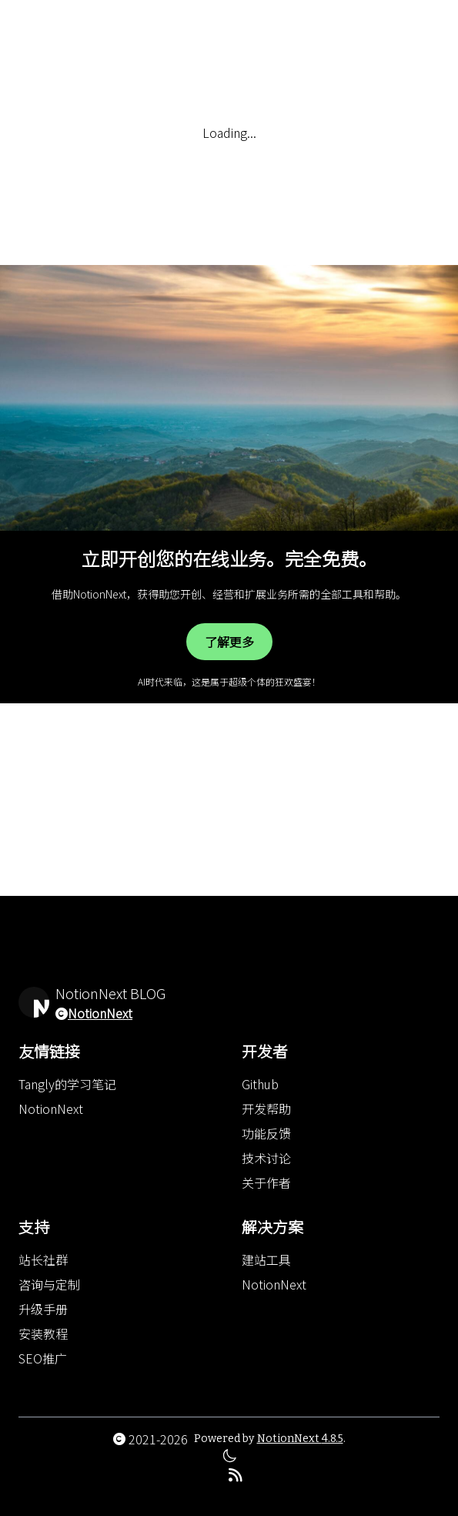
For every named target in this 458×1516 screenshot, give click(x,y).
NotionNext (100, 1013)
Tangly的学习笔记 (67, 1084)
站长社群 (43, 1259)
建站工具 (266, 1259)
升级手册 (43, 1309)
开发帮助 (266, 1108)
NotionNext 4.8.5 (300, 1438)
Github (260, 1084)
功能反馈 (266, 1133)
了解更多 (229, 641)
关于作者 (266, 1182)
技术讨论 (266, 1158)
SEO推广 (42, 1358)
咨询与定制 (49, 1284)
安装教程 (43, 1333)
